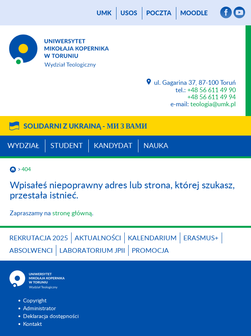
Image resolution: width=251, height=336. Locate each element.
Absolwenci (31, 250)
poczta (158, 13)
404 (26, 169)
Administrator (39, 308)
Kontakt (32, 324)
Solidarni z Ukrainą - (85, 126)
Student (66, 146)
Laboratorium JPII (92, 250)
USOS (128, 13)
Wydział (23, 146)
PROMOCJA (150, 250)
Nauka (155, 146)
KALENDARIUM (152, 238)
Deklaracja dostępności (51, 316)
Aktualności (98, 238)
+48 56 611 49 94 (211, 97)
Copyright (35, 301)
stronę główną (72, 213)
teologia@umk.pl (213, 104)
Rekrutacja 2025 (38, 238)
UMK (104, 13)
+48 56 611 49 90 (211, 90)
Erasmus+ (201, 238)
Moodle (194, 13)
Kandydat (113, 146)
